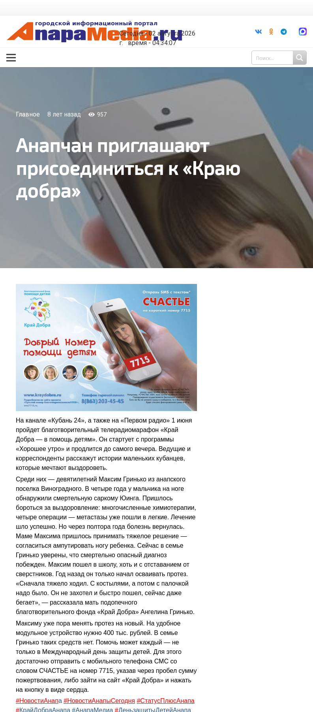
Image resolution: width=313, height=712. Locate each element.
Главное (28, 114)
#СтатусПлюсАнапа (165, 700)
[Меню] (11, 58)
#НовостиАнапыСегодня (99, 700)
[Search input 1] (280, 58)
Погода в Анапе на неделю (164, 20)
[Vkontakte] (258, 31)
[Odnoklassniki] (271, 31)
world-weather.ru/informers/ (164, 27)
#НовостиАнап (37, 700)
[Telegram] (283, 31)
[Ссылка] (94, 32)
